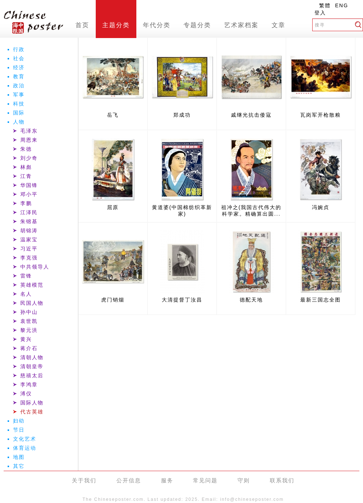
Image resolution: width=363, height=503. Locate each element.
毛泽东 (29, 131)
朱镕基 (29, 221)
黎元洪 (29, 330)
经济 (19, 67)
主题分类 (116, 25)
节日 (19, 430)
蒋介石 (29, 348)
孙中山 (29, 312)
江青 (26, 176)
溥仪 (26, 393)
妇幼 (19, 421)
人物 (19, 122)
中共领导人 (34, 267)
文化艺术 (24, 439)
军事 (19, 94)
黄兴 (26, 339)
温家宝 (29, 239)
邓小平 (29, 194)
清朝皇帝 (32, 366)
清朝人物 (32, 357)
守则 (244, 480)
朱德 (26, 149)
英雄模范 (32, 285)
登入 (320, 13)
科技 (19, 104)
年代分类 (156, 25)
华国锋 (29, 185)
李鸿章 (29, 384)
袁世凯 (29, 321)
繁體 (325, 5)
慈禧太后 (32, 375)
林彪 (26, 167)
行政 (19, 49)
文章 (278, 25)
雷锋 (26, 276)
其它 (19, 466)
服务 (167, 480)
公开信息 (128, 480)
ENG (341, 5)
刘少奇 (29, 158)
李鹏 (26, 203)
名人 (26, 294)
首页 (82, 25)
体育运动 (24, 448)
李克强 (29, 258)
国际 (19, 113)
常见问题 (205, 480)
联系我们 (282, 480)
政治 (19, 85)
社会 (19, 58)
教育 (19, 76)
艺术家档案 (241, 25)
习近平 (29, 248)
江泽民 (29, 212)
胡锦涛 (29, 230)
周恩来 (29, 140)
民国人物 (32, 303)
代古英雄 (32, 412)
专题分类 (197, 25)
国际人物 (32, 403)
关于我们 (84, 480)
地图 (19, 457)
